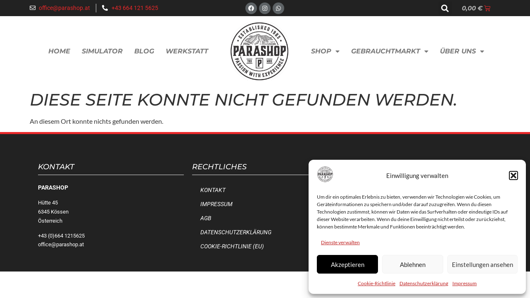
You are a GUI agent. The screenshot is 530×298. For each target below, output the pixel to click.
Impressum (464, 283)
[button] (513, 175)
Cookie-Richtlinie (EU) (232, 246)
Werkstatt (187, 51)
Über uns (462, 51)
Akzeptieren (347, 264)
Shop (325, 51)
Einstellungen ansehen (482, 264)
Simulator (102, 51)
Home (59, 51)
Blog (144, 51)
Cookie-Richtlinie (376, 283)
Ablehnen (412, 264)
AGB (205, 218)
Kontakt (213, 190)
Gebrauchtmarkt (389, 51)
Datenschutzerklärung (423, 283)
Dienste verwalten (340, 242)
